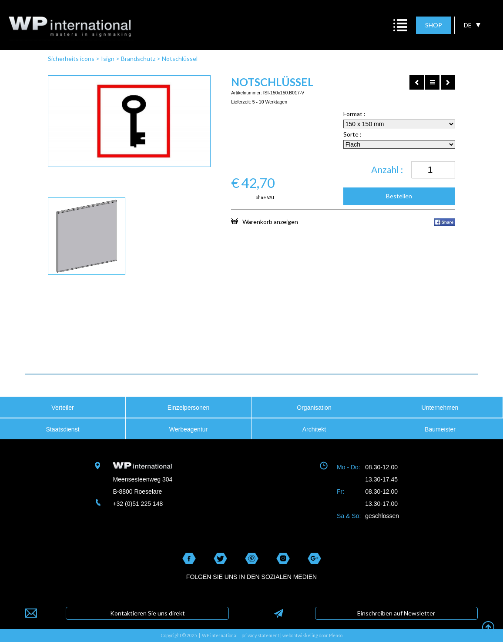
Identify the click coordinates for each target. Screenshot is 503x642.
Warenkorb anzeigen (264, 221)
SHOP (433, 25)
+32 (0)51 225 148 (138, 503)
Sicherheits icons (71, 58)
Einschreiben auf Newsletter (396, 613)
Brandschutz (138, 58)
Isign (107, 58)
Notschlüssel (180, 58)
